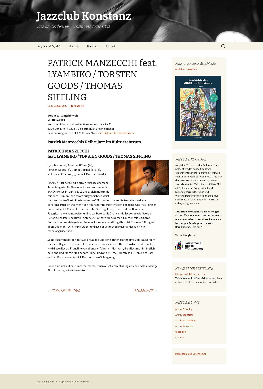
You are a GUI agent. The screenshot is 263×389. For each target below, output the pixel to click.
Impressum (43, 381)
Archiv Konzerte (184, 326)
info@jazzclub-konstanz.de (117, 133)
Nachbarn (92, 46)
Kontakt (110, 46)
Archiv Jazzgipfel (184, 314)
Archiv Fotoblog (184, 309)
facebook (180, 331)
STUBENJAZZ (146, 290)
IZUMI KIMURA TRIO (63, 290)
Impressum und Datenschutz (190, 353)
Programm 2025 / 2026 (49, 46)
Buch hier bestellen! (186, 69)
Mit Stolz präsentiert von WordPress (72, 381)
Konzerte (79, 105)
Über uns (74, 46)
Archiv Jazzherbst (185, 320)
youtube (179, 337)
